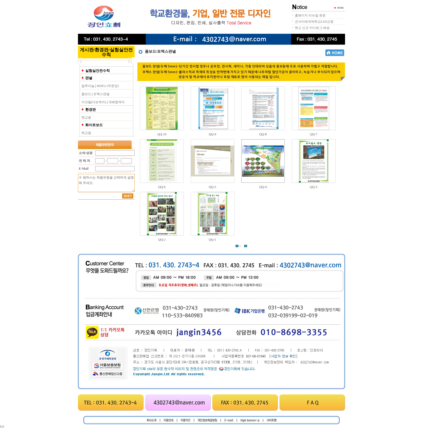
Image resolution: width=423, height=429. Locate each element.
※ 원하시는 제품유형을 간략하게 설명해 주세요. (106, 183)
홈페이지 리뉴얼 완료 (310, 15)
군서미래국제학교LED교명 (314, 22)
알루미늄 (87, 86)
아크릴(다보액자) (93, 102)
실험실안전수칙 (97, 71)
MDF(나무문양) (108, 86)
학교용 (86, 117)
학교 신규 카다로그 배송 (312, 28)
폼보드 (86, 94)
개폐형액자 (116, 102)
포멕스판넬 (101, 94)
